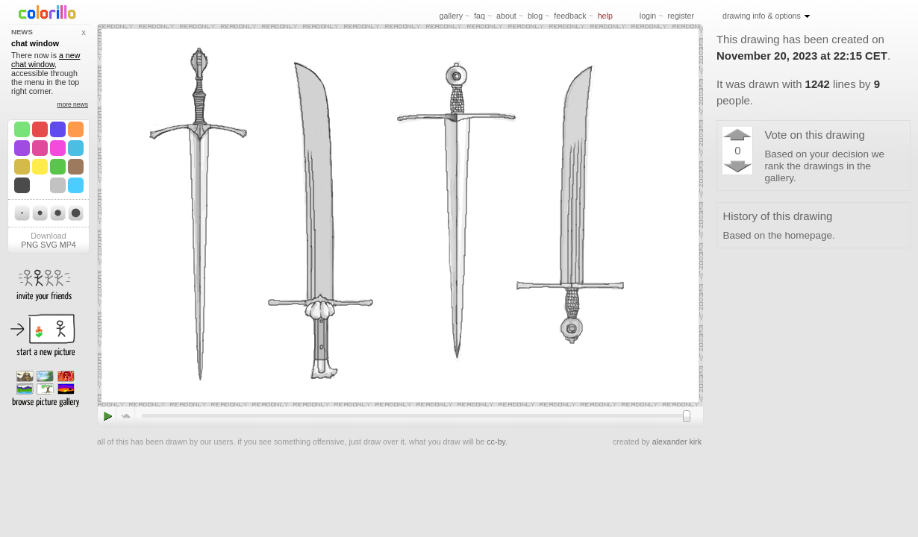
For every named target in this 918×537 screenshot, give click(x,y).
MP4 (68, 244)
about (506, 15)
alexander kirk (677, 441)
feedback (570, 15)
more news (72, 104)
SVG (48, 244)
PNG (29, 244)
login (648, 15)
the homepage (800, 235)
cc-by (496, 441)
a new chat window (45, 60)
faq (479, 15)
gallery (451, 15)
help (605, 15)
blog (535, 15)
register (680, 15)
